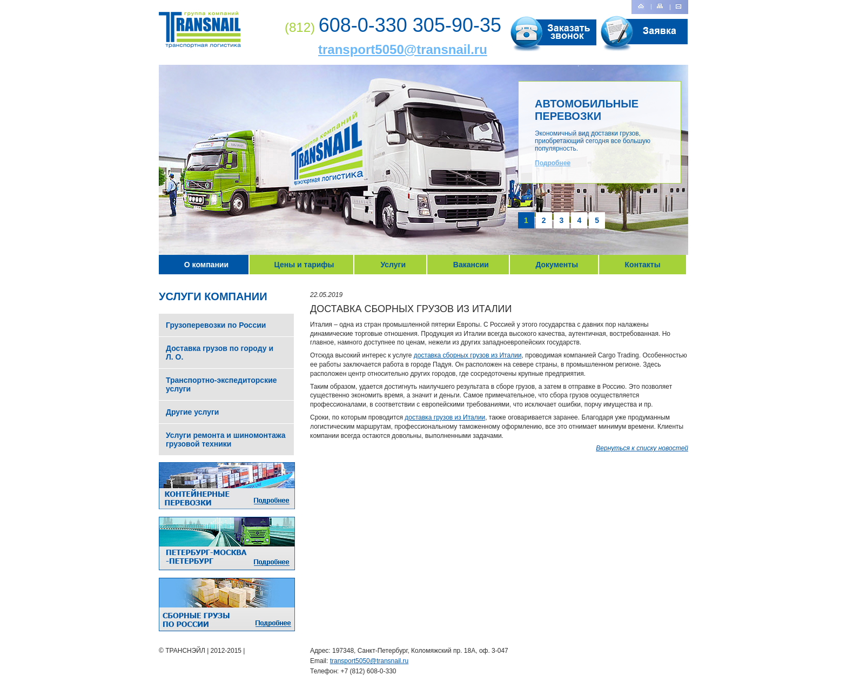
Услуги (393, 264)
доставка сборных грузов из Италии (468, 355)
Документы (556, 264)
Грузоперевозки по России (216, 325)
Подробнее (552, 163)
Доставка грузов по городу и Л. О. (219, 352)
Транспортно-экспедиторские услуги (221, 384)
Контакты (643, 264)
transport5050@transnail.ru (402, 49)
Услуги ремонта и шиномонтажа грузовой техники (226, 439)
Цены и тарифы (304, 264)
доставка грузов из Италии (445, 417)
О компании (206, 264)
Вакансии (471, 264)
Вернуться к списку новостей (642, 448)
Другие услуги (192, 412)
